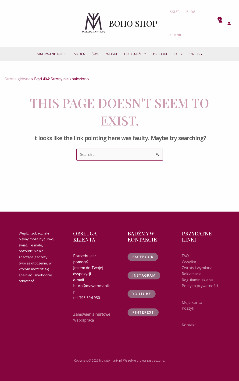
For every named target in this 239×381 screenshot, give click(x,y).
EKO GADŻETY (135, 54)
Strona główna (17, 78)
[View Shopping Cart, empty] (220, 23)
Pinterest (143, 312)
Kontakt (189, 324)
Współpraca (83, 320)
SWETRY (195, 54)
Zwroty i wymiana (197, 267)
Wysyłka (189, 261)
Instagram (144, 275)
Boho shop (133, 23)
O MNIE (176, 35)
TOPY (178, 54)
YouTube (141, 294)
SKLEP (175, 11)
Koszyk (188, 308)
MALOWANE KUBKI (52, 54)
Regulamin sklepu (197, 279)
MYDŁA (79, 54)
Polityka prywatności (200, 285)
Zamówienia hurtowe (91, 314)
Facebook (142, 257)
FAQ (185, 255)
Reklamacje (191, 273)
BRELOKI (160, 54)
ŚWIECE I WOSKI (104, 54)
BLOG (190, 11)
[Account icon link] (229, 23)
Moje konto (192, 302)
